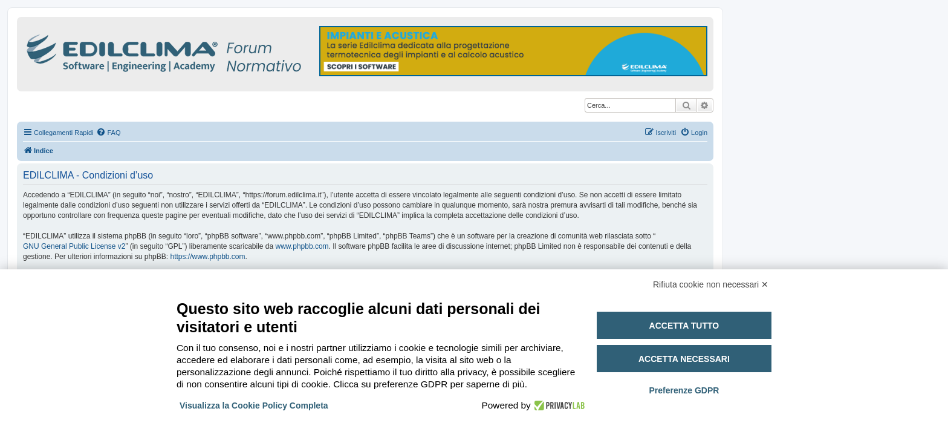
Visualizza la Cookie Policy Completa (254, 405)
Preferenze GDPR (684, 390)
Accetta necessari (684, 359)
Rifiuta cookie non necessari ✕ (710, 284)
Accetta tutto (684, 325)
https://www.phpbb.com (207, 256)
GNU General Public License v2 (74, 246)
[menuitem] (108, 132)
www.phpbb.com (302, 246)
